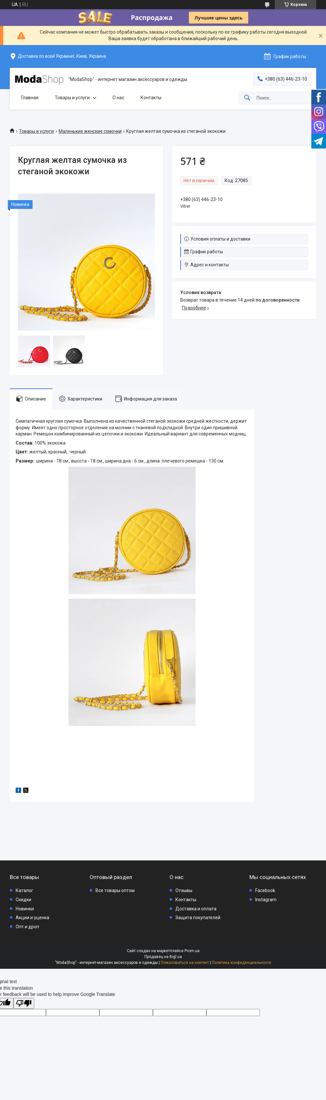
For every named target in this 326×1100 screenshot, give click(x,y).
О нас (118, 97)
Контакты (151, 97)
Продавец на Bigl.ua (163, 956)
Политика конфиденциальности (241, 962)
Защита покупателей (197, 917)
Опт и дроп (27, 926)
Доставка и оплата (195, 908)
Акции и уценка (32, 917)
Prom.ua (192, 951)
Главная (29, 97)
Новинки (25, 908)
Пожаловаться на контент (185, 962)
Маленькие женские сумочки (90, 131)
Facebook (265, 890)
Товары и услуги (72, 97)
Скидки (23, 899)
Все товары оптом (115, 890)
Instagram (265, 899)
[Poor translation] (23, 1003)
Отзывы (183, 890)
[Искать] (247, 98)
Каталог (24, 890)
